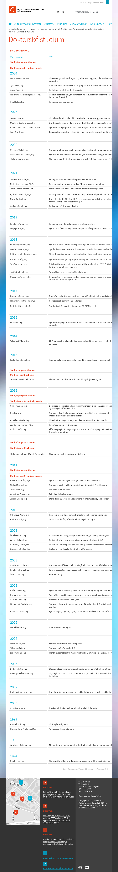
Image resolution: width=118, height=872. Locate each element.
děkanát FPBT (49, 818)
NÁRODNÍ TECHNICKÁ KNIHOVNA (58, 858)
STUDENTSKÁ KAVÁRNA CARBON (58, 868)
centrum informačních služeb (61, 796)
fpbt (101, 2)
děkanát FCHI (62, 818)
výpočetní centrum (51, 820)
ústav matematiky (65, 844)
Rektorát (47, 792)
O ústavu (75, 29)
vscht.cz (83, 2)
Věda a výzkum (49, 815)
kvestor (55, 822)
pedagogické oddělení (52, 794)
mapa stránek (93, 2)
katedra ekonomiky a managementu (55, 842)
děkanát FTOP (63, 815)
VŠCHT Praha (28, 29)
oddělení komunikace (61, 792)
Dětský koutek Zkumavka (54, 839)
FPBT (38, 29)
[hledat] (87, 12)
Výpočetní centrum (86, 807)
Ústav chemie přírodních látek (55, 29)
